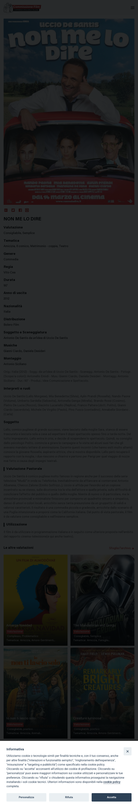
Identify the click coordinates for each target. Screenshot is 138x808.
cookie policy (111, 782)
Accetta (111, 797)
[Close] (128, 751)
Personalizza (26, 797)
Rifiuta (69, 797)
